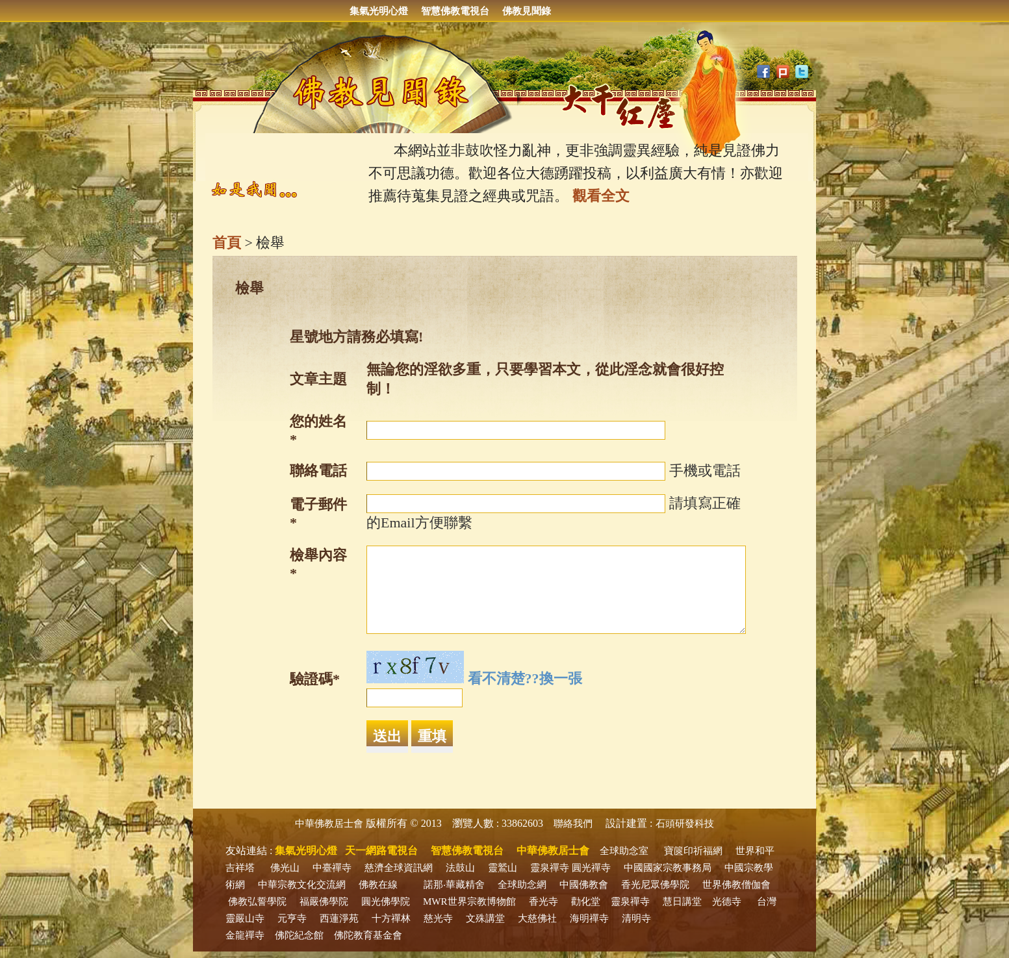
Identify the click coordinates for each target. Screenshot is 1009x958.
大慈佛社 (537, 918)
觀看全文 (601, 196)
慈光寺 (438, 918)
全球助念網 (522, 884)
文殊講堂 (485, 918)
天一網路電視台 (381, 850)
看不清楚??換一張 (525, 678)
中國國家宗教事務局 (667, 868)
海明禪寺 (589, 918)
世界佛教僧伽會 (736, 884)
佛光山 (285, 868)
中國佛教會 (583, 884)
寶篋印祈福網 (693, 851)
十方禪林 (391, 918)
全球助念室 (624, 851)
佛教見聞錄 (526, 11)
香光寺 (543, 901)
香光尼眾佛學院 (655, 884)
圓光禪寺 (591, 868)
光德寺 (726, 901)
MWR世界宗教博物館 (469, 901)
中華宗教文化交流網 (302, 884)
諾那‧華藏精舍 (454, 884)
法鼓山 (460, 868)
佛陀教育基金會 (368, 935)
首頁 (226, 242)
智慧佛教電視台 (455, 11)
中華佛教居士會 (329, 823)
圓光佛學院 (385, 901)
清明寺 (636, 918)
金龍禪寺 (244, 935)
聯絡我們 (573, 823)
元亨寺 (292, 918)
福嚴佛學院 (324, 901)
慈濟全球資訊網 (398, 868)
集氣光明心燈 (379, 11)
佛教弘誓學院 (257, 901)
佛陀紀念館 (299, 935)
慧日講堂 (682, 901)
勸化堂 (585, 901)
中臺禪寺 (332, 868)
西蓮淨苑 (339, 918)
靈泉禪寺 (549, 868)
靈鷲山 (502, 868)
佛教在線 (378, 884)
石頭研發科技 (685, 823)
